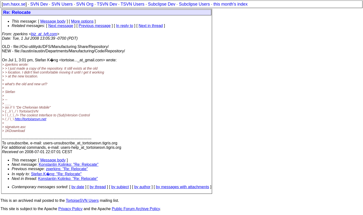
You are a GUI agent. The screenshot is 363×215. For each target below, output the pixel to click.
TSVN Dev (107, 4)
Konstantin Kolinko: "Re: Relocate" (68, 164)
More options (82, 21)
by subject (120, 187)
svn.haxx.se (14, 4)
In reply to (124, 26)
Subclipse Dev (161, 4)
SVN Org (84, 4)
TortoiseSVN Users (82, 200)
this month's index (231, 4)
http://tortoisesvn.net (30, 119)
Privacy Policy (70, 209)
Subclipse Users (194, 4)
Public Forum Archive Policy (136, 209)
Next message (60, 26)
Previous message (95, 26)
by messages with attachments (182, 187)
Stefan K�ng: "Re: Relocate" (56, 174)
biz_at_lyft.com (44, 34)
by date (77, 187)
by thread (98, 187)
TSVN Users (132, 4)
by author (142, 187)
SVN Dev (39, 4)
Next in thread (151, 26)
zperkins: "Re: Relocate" (67, 169)
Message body (52, 21)
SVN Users (62, 4)
